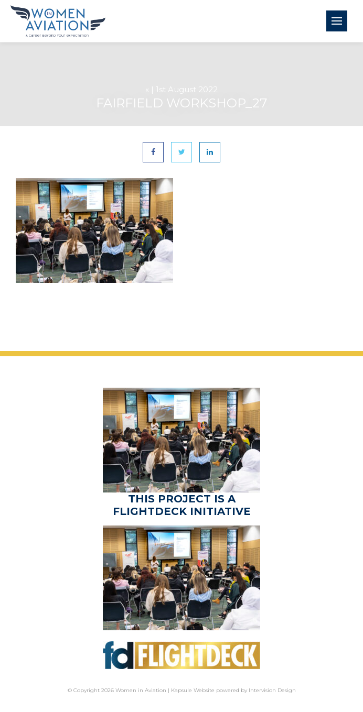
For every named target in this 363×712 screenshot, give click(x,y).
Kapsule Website (193, 690)
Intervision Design (272, 690)
